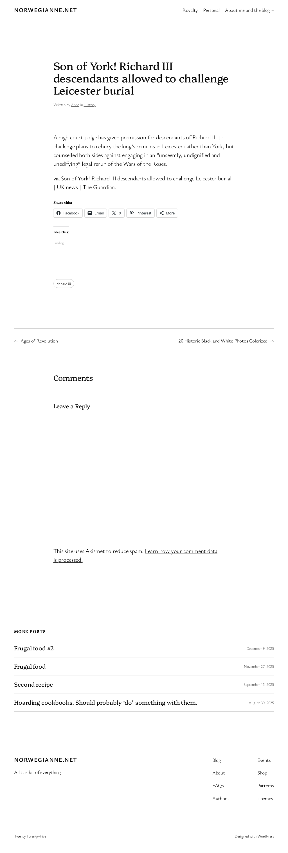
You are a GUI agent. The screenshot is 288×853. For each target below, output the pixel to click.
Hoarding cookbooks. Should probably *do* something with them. (105, 702)
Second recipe (33, 684)
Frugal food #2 (34, 648)
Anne (75, 104)
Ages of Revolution (39, 340)
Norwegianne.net (45, 10)
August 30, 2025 (261, 702)
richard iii (64, 283)
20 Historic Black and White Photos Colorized (222, 340)
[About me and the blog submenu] (272, 9)
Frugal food (30, 666)
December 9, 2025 (260, 648)
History (89, 104)
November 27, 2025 (259, 666)
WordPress (265, 836)
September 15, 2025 (259, 684)
